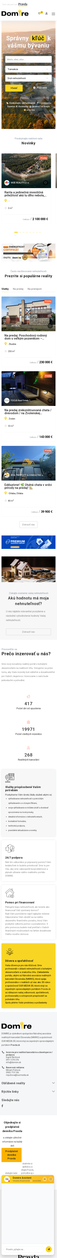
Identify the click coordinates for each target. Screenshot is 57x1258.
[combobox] (28, 59)
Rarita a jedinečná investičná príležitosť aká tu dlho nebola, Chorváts (24, 194)
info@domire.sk (13, 1059)
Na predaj (18, 285)
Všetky (5, 285)
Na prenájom (35, 285)
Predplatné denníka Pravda (11, 1151)
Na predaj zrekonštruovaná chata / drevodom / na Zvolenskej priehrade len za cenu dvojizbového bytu (27, 408)
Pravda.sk (46, 985)
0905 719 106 (12, 1069)
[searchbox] (28, 59)
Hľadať (14, 88)
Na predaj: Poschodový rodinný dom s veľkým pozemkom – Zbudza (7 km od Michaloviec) (25, 333)
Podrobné (40, 87)
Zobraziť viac (28, 521)
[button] (16, 229)
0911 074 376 (12, 1056)
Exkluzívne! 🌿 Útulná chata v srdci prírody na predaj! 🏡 (28, 483)
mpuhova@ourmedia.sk (17, 1071)
